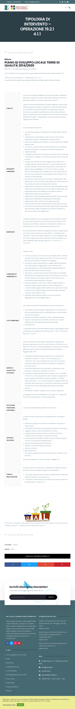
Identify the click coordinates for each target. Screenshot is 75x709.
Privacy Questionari (12, 687)
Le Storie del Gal (11, 671)
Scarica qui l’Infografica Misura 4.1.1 (37, 556)
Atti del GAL (10, 663)
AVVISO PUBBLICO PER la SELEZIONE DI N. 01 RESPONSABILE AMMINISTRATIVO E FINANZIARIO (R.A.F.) (53, 634)
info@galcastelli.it (34, 2)
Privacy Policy (10, 679)
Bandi (8, 659)
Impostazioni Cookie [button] (9, 705)
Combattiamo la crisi (12, 667)
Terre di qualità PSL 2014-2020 (16, 655)
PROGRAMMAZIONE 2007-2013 (16, 675)
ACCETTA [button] (20, 704)
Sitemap (8, 691)
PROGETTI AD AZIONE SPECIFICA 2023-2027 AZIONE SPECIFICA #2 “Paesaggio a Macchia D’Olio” (52, 623)
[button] (19, 52)
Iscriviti (51, 597)
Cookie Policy (10, 683)
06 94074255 (17, 2)
